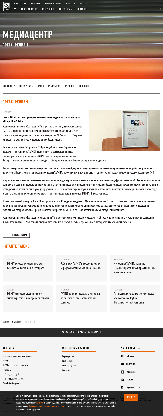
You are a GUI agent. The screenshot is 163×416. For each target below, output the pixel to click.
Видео (41, 86)
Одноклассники (133, 387)
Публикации (54, 86)
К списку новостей (16, 235)
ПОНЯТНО (130, 397)
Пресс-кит (70, 86)
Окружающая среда (53, 4)
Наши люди (35, 4)
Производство (29, 9)
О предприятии (20, 4)
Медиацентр (70, 4)
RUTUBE (130, 380)
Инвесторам (65, 9)
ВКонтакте (130, 364)
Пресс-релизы (26, 86)
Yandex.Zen (131, 372)
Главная (6, 322)
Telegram (130, 356)
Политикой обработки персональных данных (46, 406)
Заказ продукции (69, 365)
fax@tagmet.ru (15, 383)
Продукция (48, 9)
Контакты (82, 9)
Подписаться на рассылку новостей (81, 332)
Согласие (39, 403)
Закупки (83, 4)
